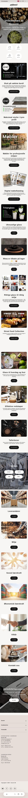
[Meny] (6, 794)
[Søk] (14, 794)
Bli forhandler (4, 1)
